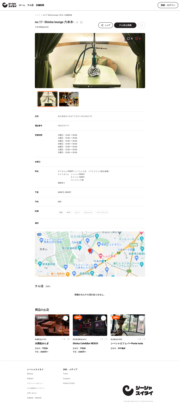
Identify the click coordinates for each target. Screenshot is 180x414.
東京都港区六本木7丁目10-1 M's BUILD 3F (75, 116)
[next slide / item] (143, 61)
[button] (88, 86)
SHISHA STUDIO (69, 383)
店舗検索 (40, 5)
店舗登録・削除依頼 (34, 398)
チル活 (30, 5)
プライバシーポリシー (35, 383)
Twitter (65, 374)
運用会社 (30, 374)
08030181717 (63, 126)
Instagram (66, 378)
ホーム (22, 5)
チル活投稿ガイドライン (36, 388)
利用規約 (30, 378)
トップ (37, 15)
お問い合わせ (32, 393)
